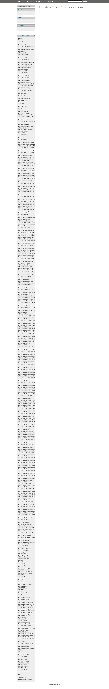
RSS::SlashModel (22, 618)
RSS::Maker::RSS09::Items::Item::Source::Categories (29, 374)
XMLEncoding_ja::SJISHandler (25, 679)
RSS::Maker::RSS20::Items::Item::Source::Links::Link (30, 516)
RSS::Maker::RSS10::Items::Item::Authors (27, 432)
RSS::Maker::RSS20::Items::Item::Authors (27, 503)
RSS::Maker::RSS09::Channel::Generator (27, 330)
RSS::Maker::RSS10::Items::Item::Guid (26, 447)
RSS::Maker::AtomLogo (23, 216)
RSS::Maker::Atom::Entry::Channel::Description (28, 144)
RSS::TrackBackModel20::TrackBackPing (27, 640)
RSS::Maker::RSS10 (22, 397)
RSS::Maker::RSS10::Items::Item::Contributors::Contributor (31, 442)
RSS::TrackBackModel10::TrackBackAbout (27, 633)
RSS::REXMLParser (22, 587)
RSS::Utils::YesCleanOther (24, 654)
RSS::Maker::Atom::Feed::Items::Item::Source (28, 196)
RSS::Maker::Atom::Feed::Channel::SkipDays (28, 173)
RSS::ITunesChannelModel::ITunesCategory (28, 114)
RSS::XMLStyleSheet (23, 669)
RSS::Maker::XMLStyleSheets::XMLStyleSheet (28, 542)
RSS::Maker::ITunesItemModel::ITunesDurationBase (29, 278)
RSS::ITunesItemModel (23, 119)
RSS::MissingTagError (23, 545)
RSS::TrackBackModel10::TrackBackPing (27, 635)
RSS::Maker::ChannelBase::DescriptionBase (27, 242)
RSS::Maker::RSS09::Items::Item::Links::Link (28, 366)
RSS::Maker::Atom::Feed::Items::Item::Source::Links (29, 204)
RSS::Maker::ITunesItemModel (25, 276)
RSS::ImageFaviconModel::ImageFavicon (27, 126)
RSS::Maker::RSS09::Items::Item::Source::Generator (29, 380)
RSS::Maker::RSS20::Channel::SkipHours (27, 494)
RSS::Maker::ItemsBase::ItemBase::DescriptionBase (29, 292)
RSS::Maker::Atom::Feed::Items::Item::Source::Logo (29, 207)
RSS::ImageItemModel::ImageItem (25, 129)
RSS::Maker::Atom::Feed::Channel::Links (27, 170)
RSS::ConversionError (23, 101)
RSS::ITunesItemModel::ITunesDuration (27, 121)
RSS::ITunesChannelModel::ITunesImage (27, 116)
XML (19, 674)
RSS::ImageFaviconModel (24, 124)
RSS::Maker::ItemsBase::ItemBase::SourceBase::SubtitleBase (31, 307)
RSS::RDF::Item (21, 576)
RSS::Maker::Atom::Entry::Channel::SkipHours (28, 150)
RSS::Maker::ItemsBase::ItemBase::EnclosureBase (29, 294)
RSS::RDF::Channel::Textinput (25, 573)
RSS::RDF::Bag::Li (22, 565)
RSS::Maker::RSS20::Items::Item (25, 501)
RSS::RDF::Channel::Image (24, 568)
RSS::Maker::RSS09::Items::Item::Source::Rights (29, 388)
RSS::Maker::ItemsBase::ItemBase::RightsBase (28, 299)
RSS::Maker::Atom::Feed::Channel (25, 162)
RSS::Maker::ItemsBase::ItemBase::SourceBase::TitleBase (31, 309)
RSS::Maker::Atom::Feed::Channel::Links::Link (28, 172)
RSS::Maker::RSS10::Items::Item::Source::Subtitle (29, 475)
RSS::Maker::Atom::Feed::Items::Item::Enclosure (29, 189)
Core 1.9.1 (29, 1)
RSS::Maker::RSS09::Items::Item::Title (26, 393)
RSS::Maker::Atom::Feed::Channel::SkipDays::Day (29, 175)
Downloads (49, 1)
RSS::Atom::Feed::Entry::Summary (26, 65)
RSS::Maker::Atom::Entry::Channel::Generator (28, 145)
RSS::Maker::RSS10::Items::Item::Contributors (28, 441)
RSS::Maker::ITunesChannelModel (25, 268)
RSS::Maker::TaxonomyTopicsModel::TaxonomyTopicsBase (31, 532)
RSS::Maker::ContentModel (24, 263)
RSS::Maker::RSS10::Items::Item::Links (27, 449)
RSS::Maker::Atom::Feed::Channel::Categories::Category (30, 165)
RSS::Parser (20, 560)
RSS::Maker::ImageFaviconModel (25, 281)
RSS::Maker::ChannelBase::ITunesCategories (28, 245)
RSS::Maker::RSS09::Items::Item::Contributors (28, 356)
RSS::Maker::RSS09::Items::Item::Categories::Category (30, 353)
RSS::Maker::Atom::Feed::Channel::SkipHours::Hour (29, 178)
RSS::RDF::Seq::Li (22, 581)
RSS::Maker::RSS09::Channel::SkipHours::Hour (28, 339)
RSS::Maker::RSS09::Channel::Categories (27, 318)
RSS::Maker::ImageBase (23, 279)
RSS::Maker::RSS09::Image (24, 343)
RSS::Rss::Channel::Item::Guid (25, 605)
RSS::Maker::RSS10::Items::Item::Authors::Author (29, 434)
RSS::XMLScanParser (23, 667)
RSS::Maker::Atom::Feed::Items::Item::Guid (28, 191)
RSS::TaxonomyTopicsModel (24, 625)
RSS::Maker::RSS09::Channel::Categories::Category (29, 320)
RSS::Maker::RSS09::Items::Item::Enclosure (28, 361)
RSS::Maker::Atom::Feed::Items (25, 181)
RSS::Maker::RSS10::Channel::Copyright (27, 411)
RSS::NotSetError (22, 553)
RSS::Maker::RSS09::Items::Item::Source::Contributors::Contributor (33, 379)
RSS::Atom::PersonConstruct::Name (26, 85)
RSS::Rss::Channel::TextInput (24, 615)
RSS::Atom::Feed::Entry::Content (25, 61)
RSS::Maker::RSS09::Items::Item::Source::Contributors (30, 377)
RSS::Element (21, 108)
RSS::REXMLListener (23, 586)
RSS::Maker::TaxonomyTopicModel (26, 525)
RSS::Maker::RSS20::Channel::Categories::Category (29, 486)
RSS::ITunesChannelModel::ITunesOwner (27, 118)
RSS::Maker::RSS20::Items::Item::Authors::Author (29, 504)
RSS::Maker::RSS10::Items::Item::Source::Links (28, 468)
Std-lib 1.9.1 (39, 1)
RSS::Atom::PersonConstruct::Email (26, 83)
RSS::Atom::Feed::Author (23, 54)
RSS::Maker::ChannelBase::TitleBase (26, 261)
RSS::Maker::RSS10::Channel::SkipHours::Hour (28, 424)
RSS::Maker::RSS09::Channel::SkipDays (27, 335)
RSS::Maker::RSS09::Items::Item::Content (27, 354)
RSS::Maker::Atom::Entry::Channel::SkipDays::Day (29, 149)
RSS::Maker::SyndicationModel (25, 524)
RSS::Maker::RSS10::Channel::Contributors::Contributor (30, 410)
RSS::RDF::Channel (22, 566)
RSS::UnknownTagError (23, 646)
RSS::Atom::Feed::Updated (24, 80)
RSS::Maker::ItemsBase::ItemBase (25, 289)
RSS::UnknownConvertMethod (25, 645)
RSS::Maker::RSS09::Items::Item (25, 346)
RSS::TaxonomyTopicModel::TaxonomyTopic (28, 623)
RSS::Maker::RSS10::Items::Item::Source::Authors (29, 455)
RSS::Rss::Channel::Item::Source (25, 607)
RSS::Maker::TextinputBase (24, 534)
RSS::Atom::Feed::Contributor (24, 57)
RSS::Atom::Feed (22, 52)
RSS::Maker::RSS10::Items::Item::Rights (27, 452)
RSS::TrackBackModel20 (23, 636)
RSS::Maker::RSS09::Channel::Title (26, 341)
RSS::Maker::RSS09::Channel (24, 313)
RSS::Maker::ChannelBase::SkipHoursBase (27, 258)
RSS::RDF (20, 561)
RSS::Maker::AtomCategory (24, 211)
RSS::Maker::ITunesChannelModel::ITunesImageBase (30, 273)
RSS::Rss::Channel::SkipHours (25, 612)
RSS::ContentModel (22, 100)
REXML (20, 38)
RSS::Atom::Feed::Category (24, 56)
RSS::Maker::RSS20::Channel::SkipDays (27, 491)
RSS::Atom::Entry (22, 51)
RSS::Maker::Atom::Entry (23, 139)
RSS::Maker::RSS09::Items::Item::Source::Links (28, 384)
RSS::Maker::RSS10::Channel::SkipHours (27, 423)
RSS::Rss (20, 594)
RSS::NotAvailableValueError (24, 548)
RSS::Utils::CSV (21, 651)
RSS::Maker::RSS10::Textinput (25, 480)
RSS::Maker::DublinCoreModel (25, 264)
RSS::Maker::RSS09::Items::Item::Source (27, 369)
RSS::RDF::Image (22, 574)
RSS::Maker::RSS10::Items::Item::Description (28, 444)
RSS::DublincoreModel (23, 106)
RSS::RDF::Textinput (22, 583)
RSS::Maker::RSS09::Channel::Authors (26, 315)
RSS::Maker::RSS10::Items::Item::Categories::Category (30, 437)
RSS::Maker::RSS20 (22, 481)
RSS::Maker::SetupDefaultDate (25, 521)
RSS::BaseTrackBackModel (24, 98)
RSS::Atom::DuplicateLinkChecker (25, 49)
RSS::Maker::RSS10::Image (24, 428)
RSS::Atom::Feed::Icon (23, 69)
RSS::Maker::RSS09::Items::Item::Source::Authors (29, 371)
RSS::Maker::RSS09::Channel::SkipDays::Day (28, 336)
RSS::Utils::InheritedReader (24, 653)
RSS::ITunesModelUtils (23, 123)
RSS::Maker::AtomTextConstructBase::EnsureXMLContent (31, 224)
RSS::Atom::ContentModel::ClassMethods (27, 46)
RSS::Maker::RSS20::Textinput (25, 517)
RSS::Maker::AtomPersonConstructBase (27, 217)
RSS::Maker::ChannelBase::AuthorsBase (27, 229)
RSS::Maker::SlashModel (23, 522)
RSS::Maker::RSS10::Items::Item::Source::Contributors (30, 462)
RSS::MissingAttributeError (24, 543)
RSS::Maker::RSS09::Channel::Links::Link (27, 333)
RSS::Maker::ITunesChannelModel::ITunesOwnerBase (30, 274)
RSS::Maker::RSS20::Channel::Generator (27, 490)
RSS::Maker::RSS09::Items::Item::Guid (26, 362)
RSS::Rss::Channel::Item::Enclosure (26, 604)
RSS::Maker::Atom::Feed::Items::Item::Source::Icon (29, 202)
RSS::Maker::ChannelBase (24, 227)
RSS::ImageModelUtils (23, 131)
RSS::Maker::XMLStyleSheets (24, 540)
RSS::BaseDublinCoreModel (24, 92)
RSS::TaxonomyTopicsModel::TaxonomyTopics (28, 627)
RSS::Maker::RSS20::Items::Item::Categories (28, 506)
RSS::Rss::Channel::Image (24, 599)
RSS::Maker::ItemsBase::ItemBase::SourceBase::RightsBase (31, 305)
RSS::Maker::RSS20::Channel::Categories (27, 485)
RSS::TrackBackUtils (22, 641)
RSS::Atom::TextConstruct (24, 88)
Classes (23, 6)
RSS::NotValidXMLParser (24, 555)
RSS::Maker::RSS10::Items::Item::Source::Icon (28, 467)
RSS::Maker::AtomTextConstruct (25, 220)
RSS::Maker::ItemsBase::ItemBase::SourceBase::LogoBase (31, 304)
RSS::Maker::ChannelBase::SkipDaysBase (27, 255)
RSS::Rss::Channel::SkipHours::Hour (26, 614)
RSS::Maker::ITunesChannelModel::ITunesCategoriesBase (31, 269)
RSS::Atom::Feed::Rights (23, 75)
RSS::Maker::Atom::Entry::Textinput (26, 158)
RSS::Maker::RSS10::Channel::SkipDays (27, 419)
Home (18, 1)
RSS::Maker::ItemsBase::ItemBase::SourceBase (28, 300)
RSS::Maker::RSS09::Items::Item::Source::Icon (28, 382)
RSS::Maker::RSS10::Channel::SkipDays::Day (28, 421)
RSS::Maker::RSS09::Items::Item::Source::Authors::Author (31, 372)
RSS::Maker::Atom (22, 137)
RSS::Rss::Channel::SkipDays (24, 609)
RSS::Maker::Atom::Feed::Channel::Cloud (27, 167)
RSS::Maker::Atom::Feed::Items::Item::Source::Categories (31, 198)
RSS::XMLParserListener (23, 661)
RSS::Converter (21, 103)
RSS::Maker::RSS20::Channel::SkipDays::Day (28, 493)
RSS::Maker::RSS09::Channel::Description (27, 328)
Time (19, 672)
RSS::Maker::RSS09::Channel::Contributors (27, 323)
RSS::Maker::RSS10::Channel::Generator (27, 415)
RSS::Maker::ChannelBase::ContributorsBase (28, 237)
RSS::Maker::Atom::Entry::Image (25, 154)
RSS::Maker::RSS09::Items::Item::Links (27, 364)
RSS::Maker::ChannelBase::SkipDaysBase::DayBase (29, 256)
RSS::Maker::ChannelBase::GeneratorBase (27, 243)
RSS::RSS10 (21, 591)
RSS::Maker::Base (22, 20)
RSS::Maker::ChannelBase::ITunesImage (27, 248)
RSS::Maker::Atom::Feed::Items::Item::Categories (29, 185)
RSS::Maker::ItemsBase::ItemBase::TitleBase (28, 310)
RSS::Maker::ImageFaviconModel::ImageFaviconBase (30, 282)
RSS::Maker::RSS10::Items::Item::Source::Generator (29, 465)
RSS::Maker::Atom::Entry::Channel (26, 141)
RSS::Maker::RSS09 (22, 312)
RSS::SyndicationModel (23, 620)
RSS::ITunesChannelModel (24, 113)
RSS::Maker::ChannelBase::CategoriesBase (27, 232)
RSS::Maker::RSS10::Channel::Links (26, 416)
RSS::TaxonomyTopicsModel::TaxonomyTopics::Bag (29, 628)
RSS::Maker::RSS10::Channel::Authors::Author (28, 401)
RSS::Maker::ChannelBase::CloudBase (26, 235)
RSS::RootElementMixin (23, 592)
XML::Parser (21, 676)
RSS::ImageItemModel (23, 127)
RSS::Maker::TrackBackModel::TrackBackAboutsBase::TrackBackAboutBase (35, 539)
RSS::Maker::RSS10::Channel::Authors (26, 400)
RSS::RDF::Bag (21, 563)
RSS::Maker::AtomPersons (24, 219)
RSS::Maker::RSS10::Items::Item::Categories (28, 436)
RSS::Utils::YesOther (22, 656)
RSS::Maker (20, 136)
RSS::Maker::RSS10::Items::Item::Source (27, 454)
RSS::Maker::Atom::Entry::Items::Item (26, 157)
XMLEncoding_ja (22, 677)
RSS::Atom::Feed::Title (23, 79)
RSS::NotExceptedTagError (24, 550)
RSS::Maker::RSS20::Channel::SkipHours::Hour (28, 496)
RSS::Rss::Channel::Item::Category (25, 602)
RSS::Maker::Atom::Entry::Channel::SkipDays (28, 147)
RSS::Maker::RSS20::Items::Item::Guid (26, 511)
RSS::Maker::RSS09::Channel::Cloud (26, 322)
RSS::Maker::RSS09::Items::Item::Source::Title (28, 392)
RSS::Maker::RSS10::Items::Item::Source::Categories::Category (32, 460)
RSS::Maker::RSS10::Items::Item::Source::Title (28, 477)
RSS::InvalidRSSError (23, 132)
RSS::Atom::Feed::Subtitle (24, 77)
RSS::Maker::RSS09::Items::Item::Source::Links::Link (30, 385)
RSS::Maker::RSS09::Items (24, 344)
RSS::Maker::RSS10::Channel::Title (26, 426)
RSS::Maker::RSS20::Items (24, 499)
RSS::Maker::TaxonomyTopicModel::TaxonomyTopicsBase (31, 527)
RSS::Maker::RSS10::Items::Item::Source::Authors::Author (31, 457)
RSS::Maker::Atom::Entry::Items (25, 155)
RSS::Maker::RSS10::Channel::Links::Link (27, 418)
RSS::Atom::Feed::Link (23, 72)
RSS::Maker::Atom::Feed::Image (25, 180)
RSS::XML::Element (22, 659)
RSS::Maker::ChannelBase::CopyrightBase (27, 240)
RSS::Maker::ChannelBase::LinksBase (26, 251)
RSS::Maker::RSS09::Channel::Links (26, 331)
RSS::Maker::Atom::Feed (23, 160)
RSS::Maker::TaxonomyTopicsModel (26, 530)
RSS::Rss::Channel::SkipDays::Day (26, 610)
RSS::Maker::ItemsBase (23, 287)
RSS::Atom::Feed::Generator (24, 67)
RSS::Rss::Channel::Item (23, 601)
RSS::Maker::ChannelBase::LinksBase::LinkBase (29, 253)
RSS (19, 39)
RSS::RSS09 (21, 589)
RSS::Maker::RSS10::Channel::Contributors (27, 408)
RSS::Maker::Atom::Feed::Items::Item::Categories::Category (31, 186)
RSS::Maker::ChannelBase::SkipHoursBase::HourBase (30, 260)
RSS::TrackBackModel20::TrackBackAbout (27, 638)
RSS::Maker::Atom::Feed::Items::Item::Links (28, 193)
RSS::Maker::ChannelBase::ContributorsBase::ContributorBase (35, 28)
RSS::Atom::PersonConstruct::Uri (25, 87)
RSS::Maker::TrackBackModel (24, 535)
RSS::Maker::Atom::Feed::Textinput (26, 209)
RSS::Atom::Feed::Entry (23, 59)
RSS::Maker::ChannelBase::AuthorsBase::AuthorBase (30, 230)
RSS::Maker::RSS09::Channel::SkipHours (27, 338)
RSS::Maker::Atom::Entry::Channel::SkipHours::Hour (30, 152)
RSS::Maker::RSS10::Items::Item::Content (27, 439)
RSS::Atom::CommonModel (24, 43)
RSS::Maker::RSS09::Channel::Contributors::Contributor (30, 325)
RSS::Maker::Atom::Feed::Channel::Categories (28, 163)
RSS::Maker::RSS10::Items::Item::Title (26, 478)
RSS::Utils (20, 649)
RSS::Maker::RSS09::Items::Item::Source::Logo (28, 387)
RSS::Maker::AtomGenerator (24, 212)
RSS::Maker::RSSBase (23, 519)
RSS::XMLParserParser (23, 664)
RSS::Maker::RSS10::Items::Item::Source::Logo (28, 472)
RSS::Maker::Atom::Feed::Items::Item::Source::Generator (30, 201)
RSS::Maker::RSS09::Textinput (25, 395)
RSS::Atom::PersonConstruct (24, 82)
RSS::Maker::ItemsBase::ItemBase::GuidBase (28, 295)
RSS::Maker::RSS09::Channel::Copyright (27, 326)
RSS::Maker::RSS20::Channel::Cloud (26, 488)
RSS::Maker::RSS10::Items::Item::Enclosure (28, 446)
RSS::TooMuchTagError (23, 630)
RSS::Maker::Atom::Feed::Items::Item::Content (28, 188)
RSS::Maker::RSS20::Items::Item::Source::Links (28, 514)
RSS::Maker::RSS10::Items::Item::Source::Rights (29, 473)
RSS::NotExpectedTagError (24, 552)
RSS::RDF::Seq (21, 579)
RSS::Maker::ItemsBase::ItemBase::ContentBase (28, 291)
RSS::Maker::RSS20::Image (24, 498)
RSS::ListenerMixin (22, 134)
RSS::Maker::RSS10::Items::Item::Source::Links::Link (30, 470)
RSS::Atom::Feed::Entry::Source (25, 64)
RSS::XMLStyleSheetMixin (24, 671)
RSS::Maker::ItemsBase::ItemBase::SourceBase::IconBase (31, 302)
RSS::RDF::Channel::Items (24, 569)
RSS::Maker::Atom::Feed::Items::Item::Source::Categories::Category (33, 199)
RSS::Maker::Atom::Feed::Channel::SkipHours (28, 176)
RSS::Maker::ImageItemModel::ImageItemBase (28, 286)
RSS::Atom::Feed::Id (22, 70)
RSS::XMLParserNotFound (24, 662)
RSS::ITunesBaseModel (23, 111)
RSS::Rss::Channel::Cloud (24, 597)
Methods (28, 6)
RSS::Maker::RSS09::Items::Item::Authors (27, 348)
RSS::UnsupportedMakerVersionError (26, 648)
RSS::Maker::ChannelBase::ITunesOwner (27, 250)
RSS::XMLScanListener (23, 666)
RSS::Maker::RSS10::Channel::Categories (27, 403)
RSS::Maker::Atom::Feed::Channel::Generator (28, 168)
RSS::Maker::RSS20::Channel (24, 483)
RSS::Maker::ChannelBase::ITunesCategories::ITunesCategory (31, 247)
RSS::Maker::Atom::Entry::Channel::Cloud (27, 142)
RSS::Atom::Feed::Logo (23, 74)
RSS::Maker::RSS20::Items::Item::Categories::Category (30, 508)
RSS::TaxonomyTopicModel (24, 622)
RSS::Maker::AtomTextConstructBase (26, 222)
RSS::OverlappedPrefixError (24, 558)
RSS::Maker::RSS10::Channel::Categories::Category (29, 405)
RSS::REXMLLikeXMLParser (24, 584)
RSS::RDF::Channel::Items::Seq (25, 571)
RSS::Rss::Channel (22, 596)
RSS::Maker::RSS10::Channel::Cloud (26, 406)
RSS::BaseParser (21, 97)
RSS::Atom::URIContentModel (25, 90)
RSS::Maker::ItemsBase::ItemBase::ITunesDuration (29, 297)
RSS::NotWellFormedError (24, 556)
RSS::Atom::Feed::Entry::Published (26, 62)
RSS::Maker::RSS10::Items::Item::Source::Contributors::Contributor (33, 464)
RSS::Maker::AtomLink (23, 214)
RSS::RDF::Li (21, 578)
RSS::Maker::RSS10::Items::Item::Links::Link (28, 450)
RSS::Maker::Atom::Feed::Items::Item (26, 183)
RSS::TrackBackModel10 (23, 631)
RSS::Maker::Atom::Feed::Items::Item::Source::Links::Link (31, 206)
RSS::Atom (20, 41)
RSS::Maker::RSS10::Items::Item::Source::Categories (29, 459)
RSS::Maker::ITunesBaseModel (25, 266)
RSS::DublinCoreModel (23, 105)
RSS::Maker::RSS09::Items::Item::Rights (27, 367)
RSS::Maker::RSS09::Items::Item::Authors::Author (29, 349)
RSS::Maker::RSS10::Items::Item (25, 431)
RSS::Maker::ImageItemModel (24, 284)
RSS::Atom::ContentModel (24, 44)
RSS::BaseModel (21, 95)
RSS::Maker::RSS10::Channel (24, 398)
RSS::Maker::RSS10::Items (24, 429)
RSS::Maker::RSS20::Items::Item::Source (27, 512)
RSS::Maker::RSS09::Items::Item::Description (28, 359)
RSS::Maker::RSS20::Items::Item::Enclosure (28, 509)
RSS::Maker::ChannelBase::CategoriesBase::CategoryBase (31, 234)
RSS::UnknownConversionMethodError (27, 643)
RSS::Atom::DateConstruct (24, 48)
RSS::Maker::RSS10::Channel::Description (27, 413)
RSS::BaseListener (22, 93)
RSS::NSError (21, 547)
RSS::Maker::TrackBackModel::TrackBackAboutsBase (30, 537)
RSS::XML (20, 658)
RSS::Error (20, 110)
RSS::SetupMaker (22, 617)
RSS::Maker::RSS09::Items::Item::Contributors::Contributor (31, 357)
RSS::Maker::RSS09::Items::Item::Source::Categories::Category (32, 375)
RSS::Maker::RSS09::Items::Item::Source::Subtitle (29, 390)
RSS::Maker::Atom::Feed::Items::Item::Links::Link (29, 194)
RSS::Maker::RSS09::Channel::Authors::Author (28, 317)
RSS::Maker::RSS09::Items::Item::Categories (28, 351)
